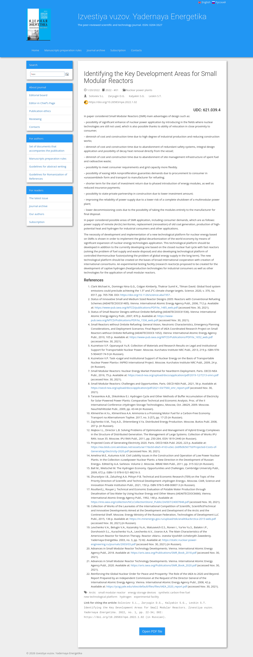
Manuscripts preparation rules (63, 50)
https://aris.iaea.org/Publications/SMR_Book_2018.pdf (163, 552)
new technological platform (100, 596)
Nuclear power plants (137, 90)
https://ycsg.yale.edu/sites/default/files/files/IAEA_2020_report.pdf (146, 586)
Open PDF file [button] (152, 631)
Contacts (136, 50)
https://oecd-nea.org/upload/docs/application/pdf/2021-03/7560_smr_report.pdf (140, 388)
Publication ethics (40, 111)
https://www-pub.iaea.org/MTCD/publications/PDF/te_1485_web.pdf (136, 307)
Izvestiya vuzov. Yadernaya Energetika (142, 16)
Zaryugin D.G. (116, 96)
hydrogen (126, 596)
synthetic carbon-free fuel (174, 592)
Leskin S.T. (155, 96)
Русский (219, 2)
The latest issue (38, 198)
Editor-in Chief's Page (42, 103)
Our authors (36, 214)
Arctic (92, 592)
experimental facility (146, 596)
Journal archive (96, 50)
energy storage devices (142, 592)
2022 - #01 (110, 90)
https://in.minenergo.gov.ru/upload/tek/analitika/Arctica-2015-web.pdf (172, 519)
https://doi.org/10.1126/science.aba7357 (145, 295)
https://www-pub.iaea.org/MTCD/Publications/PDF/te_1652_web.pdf (171, 337)
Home (35, 50)
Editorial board (38, 95)
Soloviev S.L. (96, 96)
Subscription (118, 50)
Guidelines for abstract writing (47, 166)
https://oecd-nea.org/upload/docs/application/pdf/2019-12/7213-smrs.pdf (173, 375)
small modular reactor (111, 592)
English (204, 2)
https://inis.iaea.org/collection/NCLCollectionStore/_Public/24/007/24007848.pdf (140, 502)
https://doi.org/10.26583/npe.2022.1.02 (113, 102)
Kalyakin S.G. (137, 96)
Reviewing (35, 119)
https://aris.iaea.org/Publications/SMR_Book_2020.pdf (163, 565)
